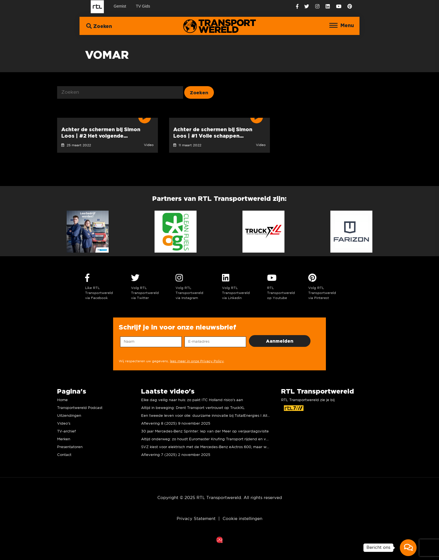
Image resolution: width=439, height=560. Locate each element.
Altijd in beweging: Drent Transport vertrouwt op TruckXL (193, 408)
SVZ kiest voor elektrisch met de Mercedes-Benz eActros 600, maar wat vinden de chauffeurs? (226, 447)
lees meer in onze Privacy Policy (197, 361)
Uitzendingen (69, 415)
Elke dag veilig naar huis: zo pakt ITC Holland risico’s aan (192, 400)
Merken (63, 439)
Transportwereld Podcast (79, 408)
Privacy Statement (196, 519)
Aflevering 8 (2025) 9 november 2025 (175, 423)
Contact (64, 455)
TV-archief (66, 431)
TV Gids (143, 6)
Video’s (63, 423)
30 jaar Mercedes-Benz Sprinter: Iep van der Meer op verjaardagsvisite (205, 431)
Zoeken (99, 25)
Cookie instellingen (242, 519)
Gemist (120, 6)
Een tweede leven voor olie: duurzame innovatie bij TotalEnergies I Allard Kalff (212, 415)
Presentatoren (70, 447)
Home (62, 400)
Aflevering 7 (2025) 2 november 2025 (175, 455)
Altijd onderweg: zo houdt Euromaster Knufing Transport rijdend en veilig (207, 439)
